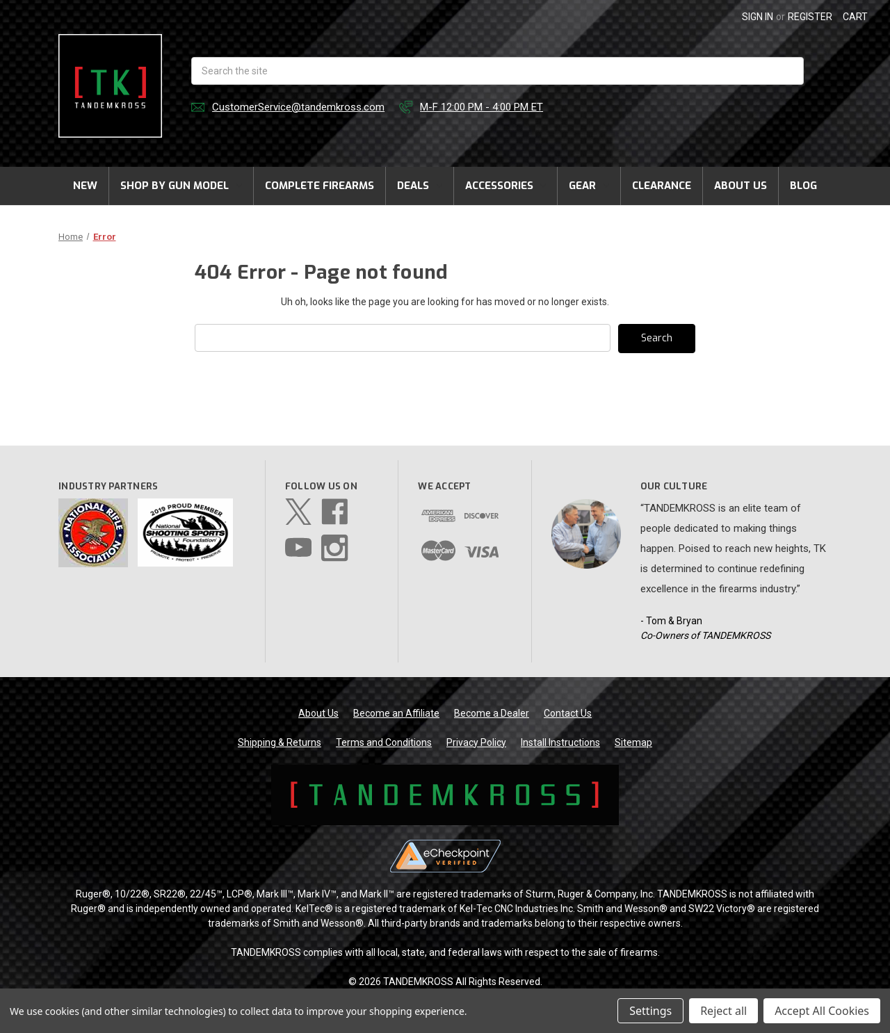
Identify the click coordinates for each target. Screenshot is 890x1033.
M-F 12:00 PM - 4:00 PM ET (481, 107)
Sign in (757, 16)
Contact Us (568, 713)
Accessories (506, 186)
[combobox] (497, 71)
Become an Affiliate (396, 713)
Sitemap (633, 742)
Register (810, 16)
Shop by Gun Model (181, 186)
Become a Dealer (491, 713)
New (85, 186)
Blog (803, 186)
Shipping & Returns (279, 742)
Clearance (661, 186)
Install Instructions (560, 742)
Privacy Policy (476, 742)
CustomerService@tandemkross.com (298, 107)
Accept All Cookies (822, 1010)
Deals (419, 186)
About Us (740, 186)
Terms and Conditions (384, 742)
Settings (650, 1010)
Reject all (723, 1010)
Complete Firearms (319, 186)
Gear (589, 186)
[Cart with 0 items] (855, 17)
